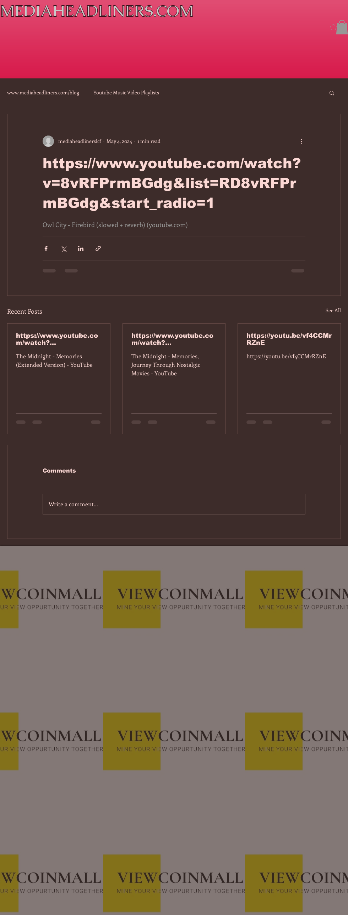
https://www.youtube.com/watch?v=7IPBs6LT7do (57, 339)
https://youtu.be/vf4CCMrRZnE (289, 339)
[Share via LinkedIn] (80, 248)
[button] (342, 27)
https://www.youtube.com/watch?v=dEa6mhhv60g (172, 339)
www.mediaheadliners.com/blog (43, 92)
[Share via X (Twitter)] (63, 248)
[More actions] (301, 141)
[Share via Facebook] (46, 248)
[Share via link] (98, 248)
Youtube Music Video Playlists (126, 92)
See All (333, 310)
